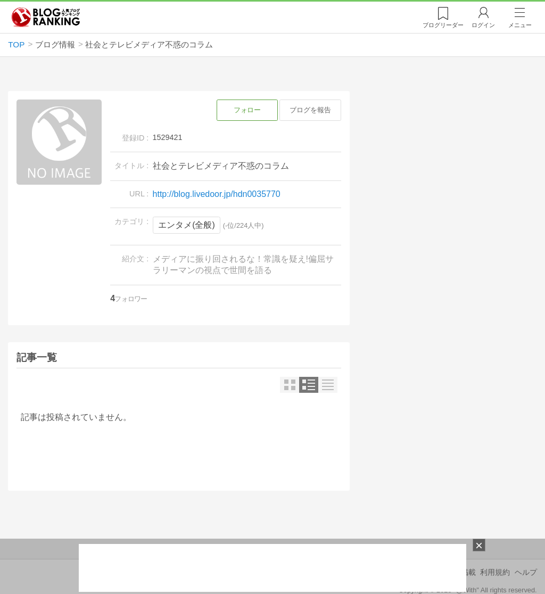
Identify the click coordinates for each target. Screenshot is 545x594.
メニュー (520, 25)
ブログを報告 (310, 110)
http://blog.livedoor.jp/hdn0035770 (216, 194)
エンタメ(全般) (186, 224)
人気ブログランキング (46, 17)
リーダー (443, 25)
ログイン (483, 25)
